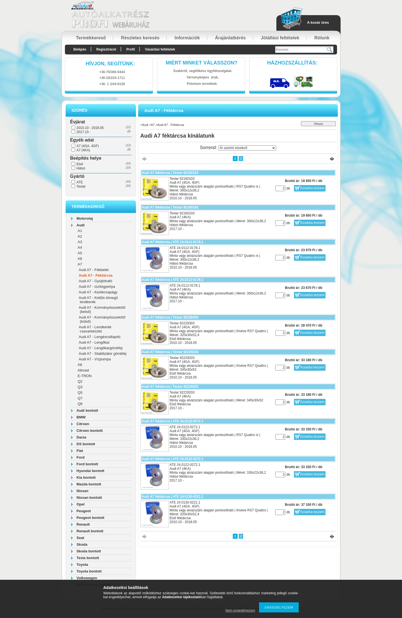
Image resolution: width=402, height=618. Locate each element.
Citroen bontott (89, 430)
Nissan (82, 491)
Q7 (80, 398)
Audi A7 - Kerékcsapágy (98, 292)
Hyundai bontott (90, 471)
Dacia (81, 437)
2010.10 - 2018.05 (90, 128)
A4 (80, 247)
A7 (80, 264)
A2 (80, 236)
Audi (80, 225)
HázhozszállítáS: (292, 63)
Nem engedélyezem (240, 610)
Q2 (80, 381)
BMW (81, 417)
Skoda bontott (88, 551)
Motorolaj (84, 218)
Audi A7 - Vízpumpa (95, 359)
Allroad (83, 370)
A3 (80, 242)
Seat (80, 538)
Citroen (82, 424)
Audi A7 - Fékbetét (94, 270)
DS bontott (85, 444)
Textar (81, 186)
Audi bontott (87, 410)
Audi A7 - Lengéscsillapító (100, 337)
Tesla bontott (87, 558)
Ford (80, 457)
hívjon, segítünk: (110, 63)
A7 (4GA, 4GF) (87, 146)
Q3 (80, 387)
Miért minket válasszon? (202, 63)
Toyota (82, 564)
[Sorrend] (247, 147)
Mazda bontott (88, 484)
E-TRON (85, 376)
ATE (79, 182)
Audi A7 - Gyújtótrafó (95, 281)
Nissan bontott (89, 497)
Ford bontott (87, 464)
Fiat (79, 451)
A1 (80, 231)
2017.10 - (83, 132)
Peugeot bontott (90, 518)
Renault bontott (89, 531)
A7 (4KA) (83, 150)
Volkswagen (86, 578)
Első (79, 164)
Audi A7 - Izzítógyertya (97, 286)
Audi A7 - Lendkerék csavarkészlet (95, 329)
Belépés (79, 49)
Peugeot (83, 511)
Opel (80, 504)
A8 (80, 365)
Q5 (80, 393)
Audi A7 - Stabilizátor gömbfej (102, 353)
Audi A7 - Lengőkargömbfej (101, 348)
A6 (80, 259)
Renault (83, 524)
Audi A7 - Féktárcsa (96, 275)
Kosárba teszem (312, 188)
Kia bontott (86, 477)
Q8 (80, 404)
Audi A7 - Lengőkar (94, 342)
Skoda (81, 544)
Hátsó (80, 168)
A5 (80, 253)
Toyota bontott (89, 571)
